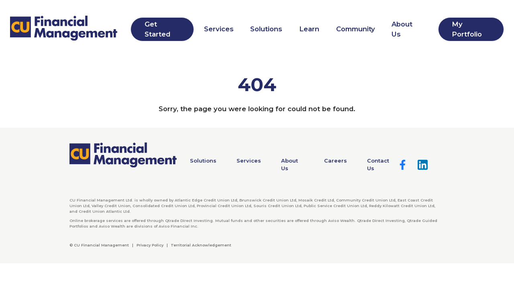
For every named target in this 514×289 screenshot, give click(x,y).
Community (355, 29)
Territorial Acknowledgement (201, 245)
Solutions (266, 29)
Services (219, 29)
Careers (335, 160)
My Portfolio (467, 29)
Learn (309, 29)
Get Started (157, 29)
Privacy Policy (150, 245)
